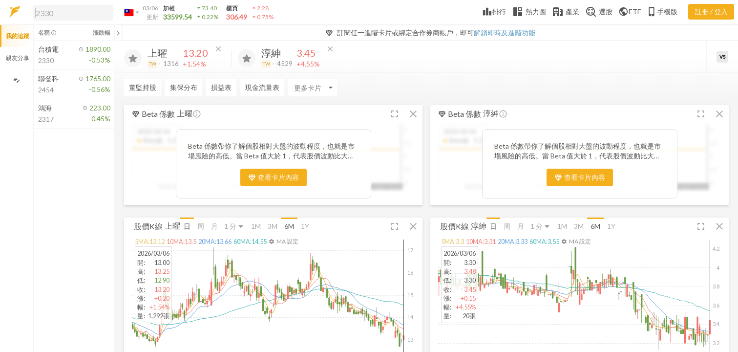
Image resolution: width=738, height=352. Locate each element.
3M (272, 226)
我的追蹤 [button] (17, 36)
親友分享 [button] (17, 58)
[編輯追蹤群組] (16, 80)
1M (256, 226)
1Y (305, 226)
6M (289, 226)
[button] (71, 12)
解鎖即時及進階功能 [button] (504, 32)
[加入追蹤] (133, 58)
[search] (73, 13)
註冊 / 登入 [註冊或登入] (711, 11)
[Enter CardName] (148, 87)
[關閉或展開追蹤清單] (118, 33)
